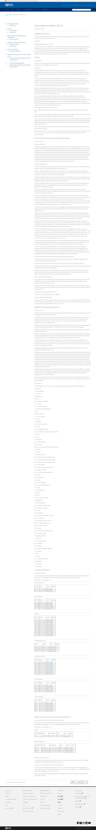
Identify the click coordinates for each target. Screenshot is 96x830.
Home (7, 14)
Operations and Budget (10, 799)
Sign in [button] (89, 5)
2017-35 (49, 606)
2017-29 (49, 622)
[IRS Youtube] (89, 823)
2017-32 (49, 627)
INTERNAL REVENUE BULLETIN (17, 63)
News (68, 5)
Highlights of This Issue (13, 23)
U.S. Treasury (79, 793)
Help (63, 5)
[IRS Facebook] (78, 823)
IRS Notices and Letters (45, 793)
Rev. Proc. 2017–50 (39, 44)
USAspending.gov (80, 804)
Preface (9, 28)
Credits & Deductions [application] (28, 9)
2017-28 (49, 604)
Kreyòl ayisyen (61, 811)
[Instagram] (83, 823)
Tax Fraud (42, 802)
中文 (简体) (60, 796)
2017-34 (49, 629)
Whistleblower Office (45, 808)
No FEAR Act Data (28, 808)
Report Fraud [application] (45, 9)
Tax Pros (82, 5)
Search (90, 10)
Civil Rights (25, 802)
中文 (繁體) (60, 799)
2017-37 (49, 673)
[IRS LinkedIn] (86, 823)
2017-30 (49, 624)
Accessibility (88, 828)
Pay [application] (12, 9)
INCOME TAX (12, 25)
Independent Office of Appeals (30, 799)
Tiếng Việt (60, 808)
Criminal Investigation (45, 805)
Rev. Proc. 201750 (14, 39)
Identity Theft (43, 796)
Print (85, 782)
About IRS (7, 793)
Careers (7, 796)
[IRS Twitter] (81, 823)
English (75, 5)
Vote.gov (78, 807)
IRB (10, 14)
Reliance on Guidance (28, 811)
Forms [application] (37, 9)
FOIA (24, 805)
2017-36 (49, 633)
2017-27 (49, 589)
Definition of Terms (14, 44)
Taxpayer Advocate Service (29, 796)
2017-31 (49, 625)
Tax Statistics (8, 802)
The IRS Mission (13, 30)
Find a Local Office (9, 808)
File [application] (8, 9)
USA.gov (78, 801)
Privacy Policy (80, 828)
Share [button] (76, 782)
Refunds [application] (18, 9)
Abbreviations (13, 46)
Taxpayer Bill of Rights (28, 793)
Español (60, 793)
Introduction (13, 32)
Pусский (60, 805)
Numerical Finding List (13, 49)
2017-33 (49, 591)
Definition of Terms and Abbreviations (17, 42)
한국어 (59, 802)
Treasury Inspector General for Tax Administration (82, 797)
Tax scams (42, 799)
